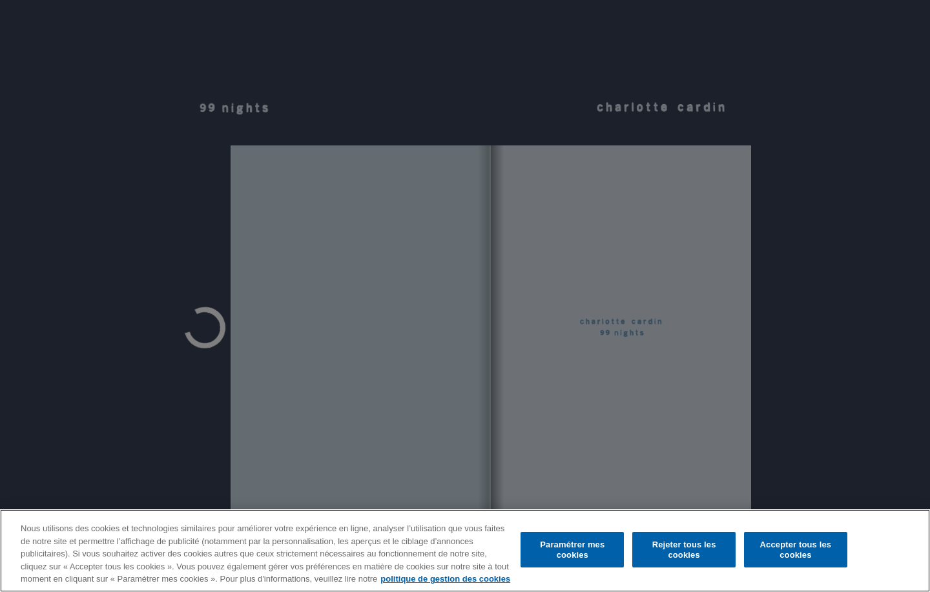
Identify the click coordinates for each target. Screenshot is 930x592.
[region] (465, 550)
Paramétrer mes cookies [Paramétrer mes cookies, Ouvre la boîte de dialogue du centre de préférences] (572, 550)
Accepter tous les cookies (796, 550)
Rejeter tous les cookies (684, 550)
